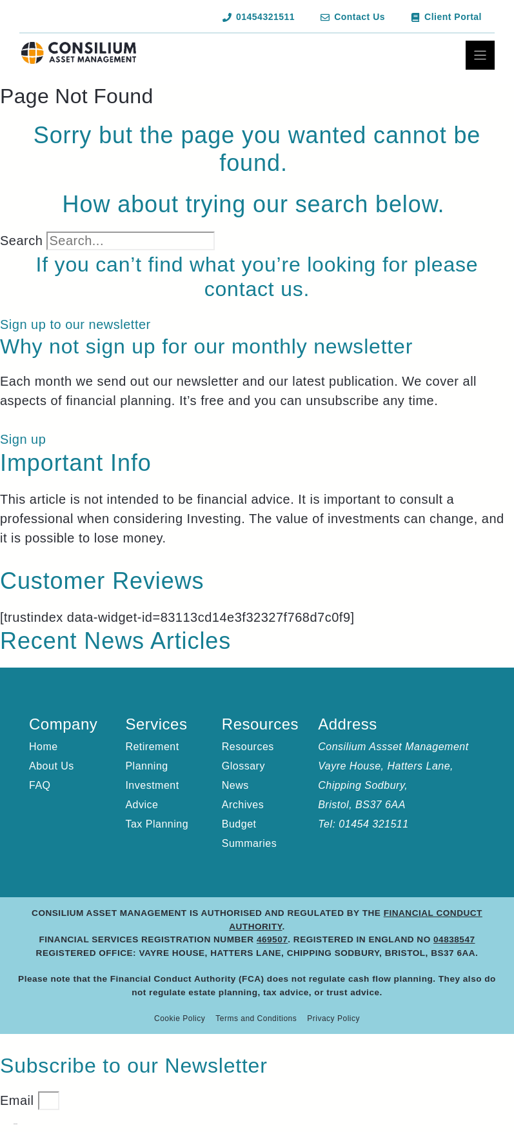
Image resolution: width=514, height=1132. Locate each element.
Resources (248, 746)
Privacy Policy (333, 1018)
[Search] (232, 245)
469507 (272, 939)
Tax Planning (156, 824)
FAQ (40, 785)
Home (43, 746)
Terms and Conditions (256, 1018)
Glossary (243, 765)
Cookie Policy (179, 1018)
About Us (51, 765)
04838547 (454, 939)
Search (21, 240)
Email (19, 1100)
